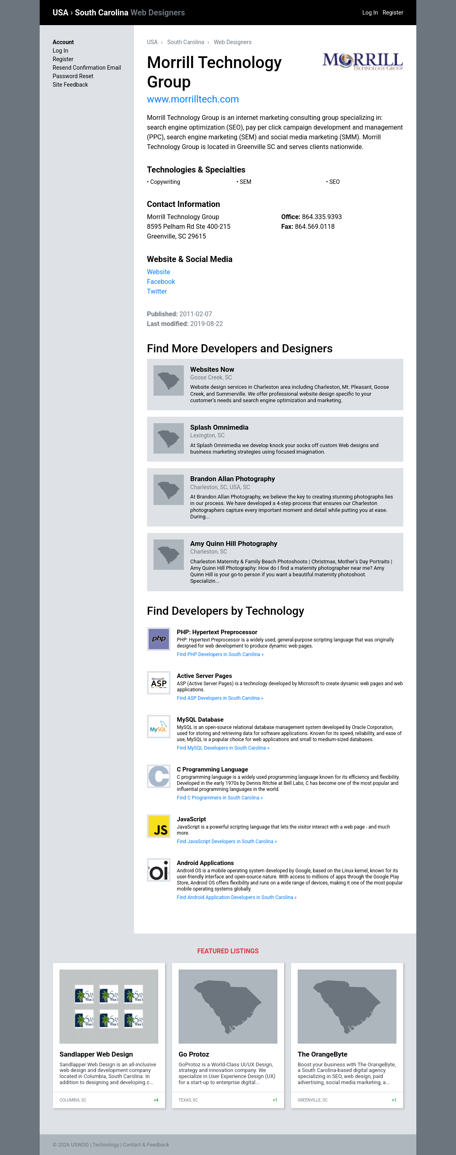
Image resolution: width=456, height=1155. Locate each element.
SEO (334, 182)
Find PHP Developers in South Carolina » (220, 654)
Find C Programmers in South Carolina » (220, 798)
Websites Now (212, 369)
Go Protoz (194, 1054)
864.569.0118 (315, 226)
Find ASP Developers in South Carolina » (220, 698)
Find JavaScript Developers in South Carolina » (227, 841)
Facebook (161, 282)
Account (63, 42)
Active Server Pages (204, 676)
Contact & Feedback (146, 1145)
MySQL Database (200, 719)
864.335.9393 (322, 217)
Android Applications (205, 863)
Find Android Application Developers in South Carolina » (237, 897)
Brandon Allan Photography (232, 479)
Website (158, 272)
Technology (105, 1145)
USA (61, 12)
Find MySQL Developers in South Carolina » (223, 748)
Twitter (157, 291)
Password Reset (73, 76)
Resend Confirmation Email (87, 67)
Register (393, 12)
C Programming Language (212, 769)
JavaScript (191, 819)
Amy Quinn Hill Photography (233, 543)
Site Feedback (70, 84)
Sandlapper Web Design (96, 1054)
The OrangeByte (322, 1054)
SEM (245, 182)
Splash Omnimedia (219, 427)
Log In (370, 12)
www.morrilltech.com (193, 99)
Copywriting (165, 182)
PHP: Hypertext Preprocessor (217, 632)
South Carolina (130, 12)
